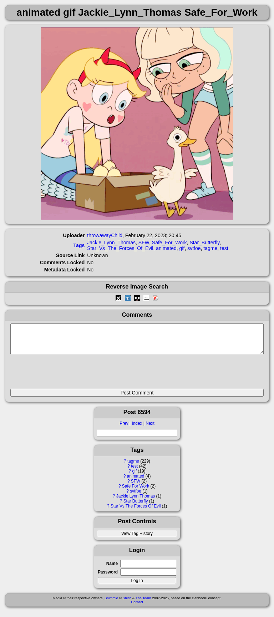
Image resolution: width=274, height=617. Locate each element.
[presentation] (64, 374)
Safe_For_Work (169, 242)
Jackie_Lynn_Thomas (111, 242)
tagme (133, 466)
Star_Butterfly (204, 242)
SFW (135, 486)
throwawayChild (104, 235)
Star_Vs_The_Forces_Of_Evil (120, 248)
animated (135, 481)
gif (134, 476)
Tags (79, 245)
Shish (127, 603)
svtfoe (135, 496)
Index (137, 428)
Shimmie (111, 603)
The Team (143, 603)
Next (150, 428)
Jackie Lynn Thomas (135, 501)
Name (112, 568)
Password (108, 577)
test (134, 471)
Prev (124, 428)
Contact (137, 607)
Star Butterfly (135, 506)
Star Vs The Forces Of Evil (136, 511)
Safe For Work (135, 491)
